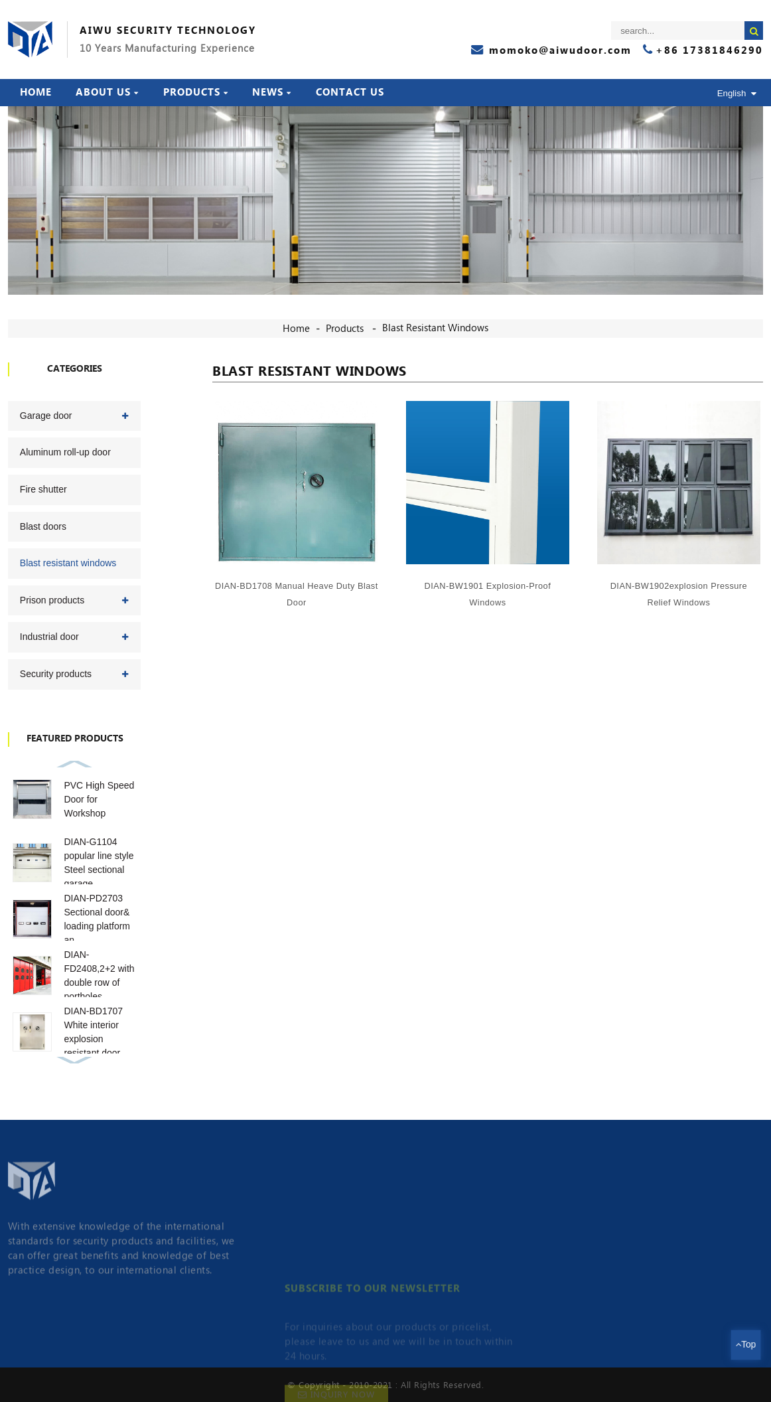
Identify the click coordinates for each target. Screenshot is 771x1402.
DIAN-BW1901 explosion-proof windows (489, 594)
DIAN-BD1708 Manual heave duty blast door (299, 593)
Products (195, 92)
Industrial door (49, 636)
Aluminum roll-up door (65, 452)
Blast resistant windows (435, 328)
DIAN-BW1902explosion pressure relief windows (680, 594)
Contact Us (350, 92)
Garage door (46, 415)
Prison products (52, 600)
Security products (56, 673)
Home (36, 92)
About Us (107, 92)
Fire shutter (43, 489)
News (271, 92)
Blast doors (43, 526)
